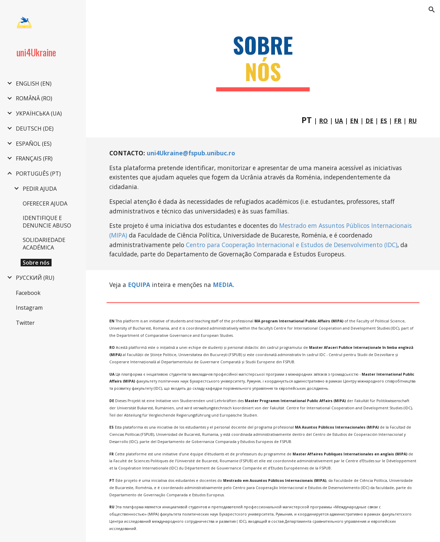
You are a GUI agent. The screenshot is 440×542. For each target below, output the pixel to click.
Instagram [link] (29, 307)
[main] (262, 61)
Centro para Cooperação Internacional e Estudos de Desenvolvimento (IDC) (291, 245)
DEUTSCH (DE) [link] (35, 128)
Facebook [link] (28, 293)
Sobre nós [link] (36, 262)
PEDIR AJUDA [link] (40, 188)
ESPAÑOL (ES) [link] (34, 143)
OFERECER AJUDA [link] (45, 203)
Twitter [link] (25, 323)
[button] (432, 9)
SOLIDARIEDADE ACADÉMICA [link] (44, 243)
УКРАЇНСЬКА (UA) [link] (39, 113)
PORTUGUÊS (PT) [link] (38, 173)
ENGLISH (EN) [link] (34, 83)
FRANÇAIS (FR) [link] (34, 158)
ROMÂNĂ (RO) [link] (34, 98)
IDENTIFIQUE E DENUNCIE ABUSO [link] (47, 221)
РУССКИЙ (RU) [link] (35, 277)
